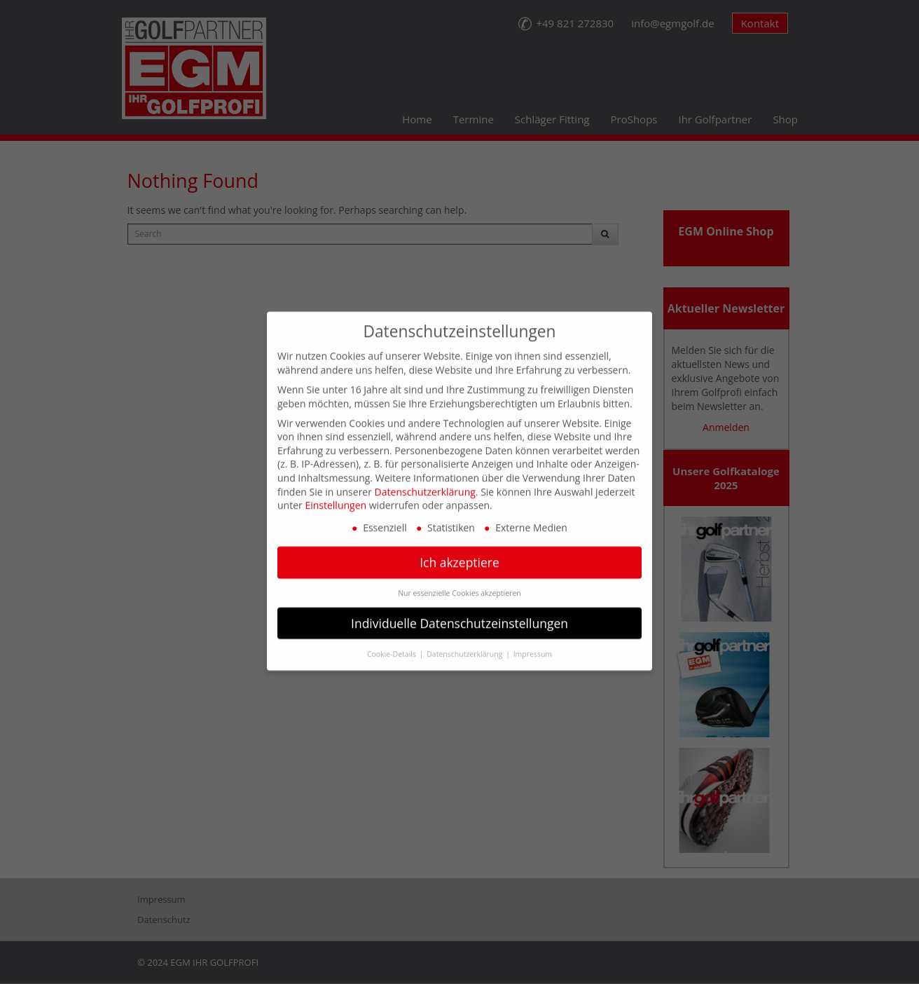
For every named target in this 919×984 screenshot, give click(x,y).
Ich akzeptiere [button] (459, 548)
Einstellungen (335, 491)
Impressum (532, 640)
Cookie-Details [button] (392, 640)
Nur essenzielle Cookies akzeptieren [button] (459, 579)
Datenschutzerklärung (425, 477)
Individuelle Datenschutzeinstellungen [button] (459, 609)
